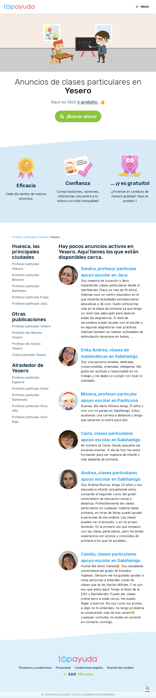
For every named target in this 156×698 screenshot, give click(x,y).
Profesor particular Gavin (30, 388)
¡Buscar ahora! (78, 116)
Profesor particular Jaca (29, 303)
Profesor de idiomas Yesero (27, 335)
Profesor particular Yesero (31, 326)
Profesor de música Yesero (26, 346)
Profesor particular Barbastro (25, 288)
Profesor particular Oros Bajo (29, 419)
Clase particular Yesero (29, 355)
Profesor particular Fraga (30, 297)
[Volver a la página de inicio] (19, 7)
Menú (142, 7)
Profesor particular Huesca (25, 266)
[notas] (78, 674)
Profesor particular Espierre (25, 379)
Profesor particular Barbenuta (25, 397)
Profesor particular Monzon (25, 277)
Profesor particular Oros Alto (29, 408)
